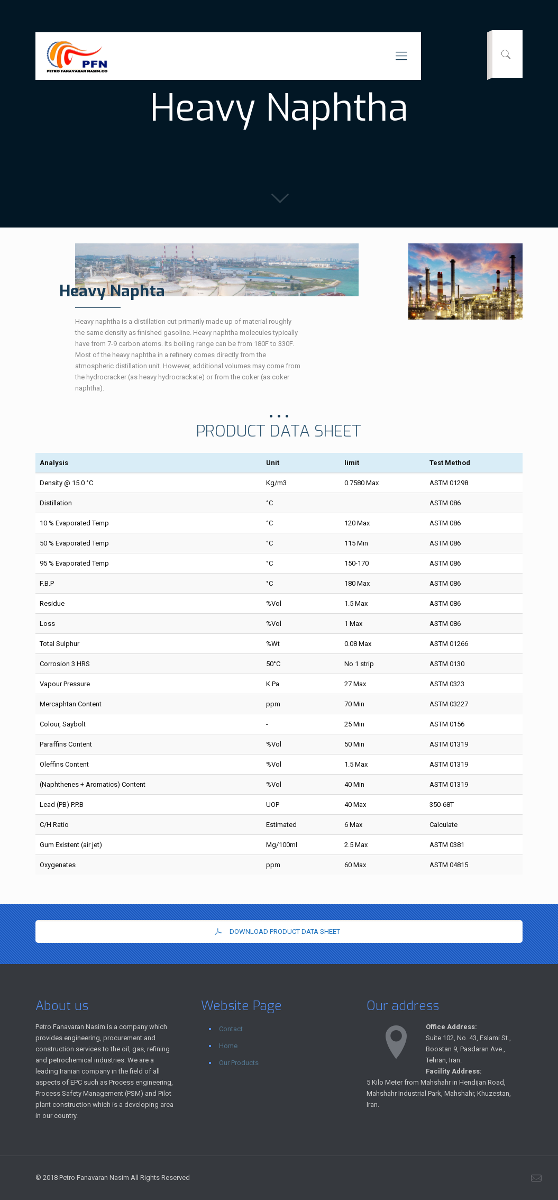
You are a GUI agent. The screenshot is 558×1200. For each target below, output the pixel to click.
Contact (231, 1029)
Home (228, 1046)
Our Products (239, 1063)
